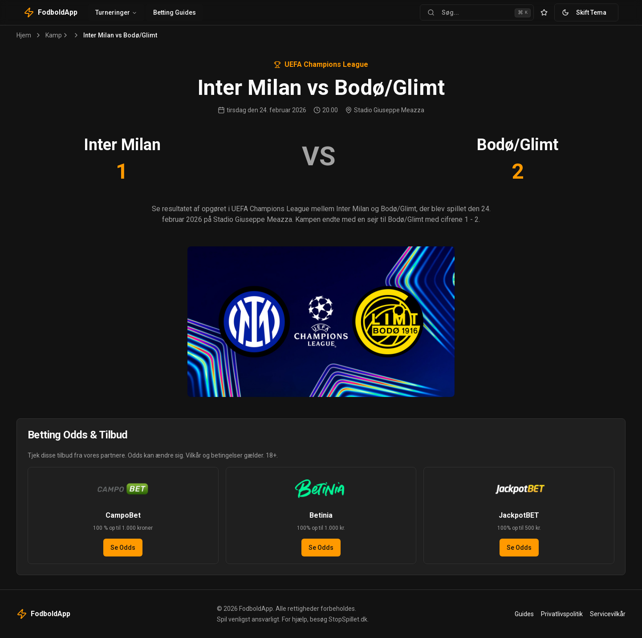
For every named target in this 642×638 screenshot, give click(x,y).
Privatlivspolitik (562, 614)
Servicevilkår (608, 614)
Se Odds (122, 547)
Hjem (23, 35)
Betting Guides (174, 12)
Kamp (53, 35)
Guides (524, 614)
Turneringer (116, 12)
